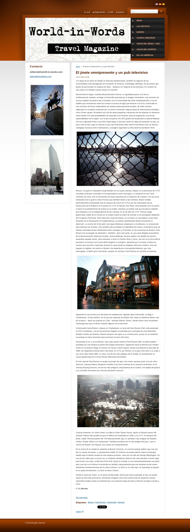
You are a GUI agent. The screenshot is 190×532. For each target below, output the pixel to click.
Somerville (111, 502)
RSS (111, 12)
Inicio (78, 66)
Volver (78, 512)
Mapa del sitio (100, 12)
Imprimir (121, 12)
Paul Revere (100, 502)
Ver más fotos (81, 497)
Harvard (121, 502)
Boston (91, 502)
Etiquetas (81, 502)
